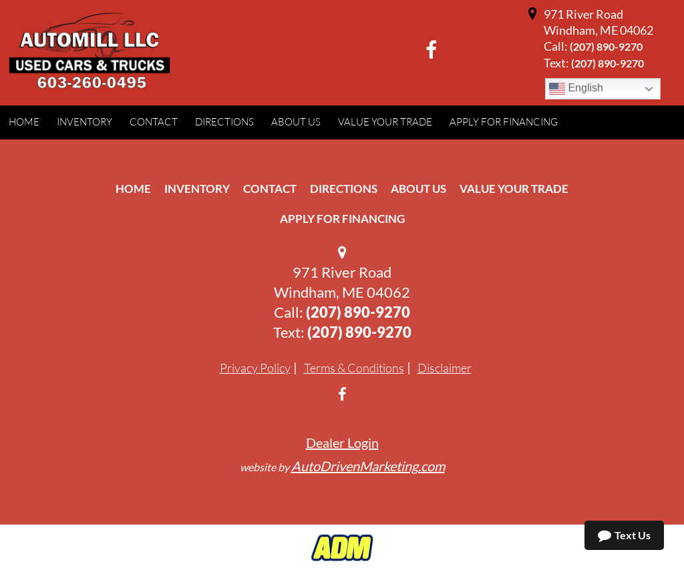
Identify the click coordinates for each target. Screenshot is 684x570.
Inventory (197, 189)
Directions (343, 189)
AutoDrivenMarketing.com (368, 466)
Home (133, 189)
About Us (418, 189)
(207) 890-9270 (606, 46)
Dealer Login (342, 443)
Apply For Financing (342, 219)
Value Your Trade (514, 189)
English (576, 89)
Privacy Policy (255, 367)
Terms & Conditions (354, 367)
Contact (270, 189)
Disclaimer (444, 367)
